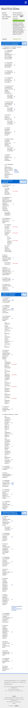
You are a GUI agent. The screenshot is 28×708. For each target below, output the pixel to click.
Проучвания (7, 7)
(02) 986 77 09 (22, 682)
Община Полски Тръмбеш (10, 9)
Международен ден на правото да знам (14, 697)
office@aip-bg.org (8, 684)
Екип (6, 690)
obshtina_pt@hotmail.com (18, 14)
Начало (2, 7)
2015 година (14, 7)
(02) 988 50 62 (7, 682)
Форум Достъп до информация (14, 701)
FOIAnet (14, 703)
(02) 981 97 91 (15, 682)
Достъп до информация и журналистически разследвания (14, 699)
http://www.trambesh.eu (17, 12)
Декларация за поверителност (16, 690)
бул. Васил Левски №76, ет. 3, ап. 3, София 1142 (15, 680)
